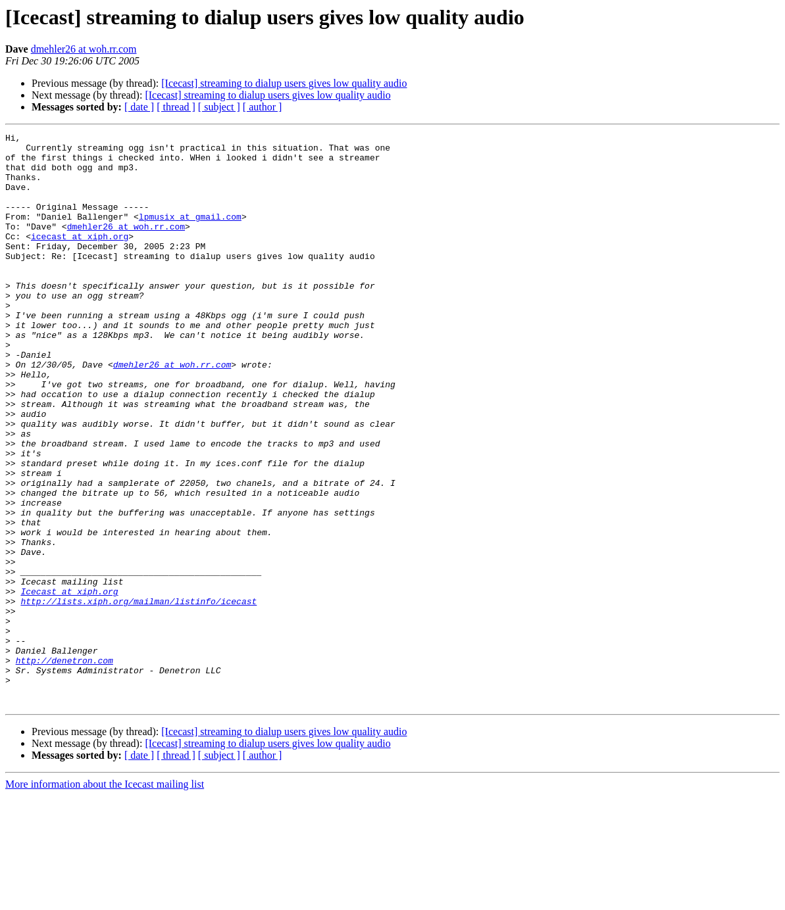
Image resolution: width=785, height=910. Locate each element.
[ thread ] (176, 106)
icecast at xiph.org (79, 258)
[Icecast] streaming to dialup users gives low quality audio (284, 83)
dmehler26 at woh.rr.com (84, 49)
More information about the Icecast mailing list (104, 898)
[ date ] (139, 106)
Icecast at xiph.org (69, 684)
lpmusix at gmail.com (190, 234)
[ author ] (262, 106)
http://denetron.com (64, 767)
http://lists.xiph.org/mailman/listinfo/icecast (138, 696)
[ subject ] (219, 106)
